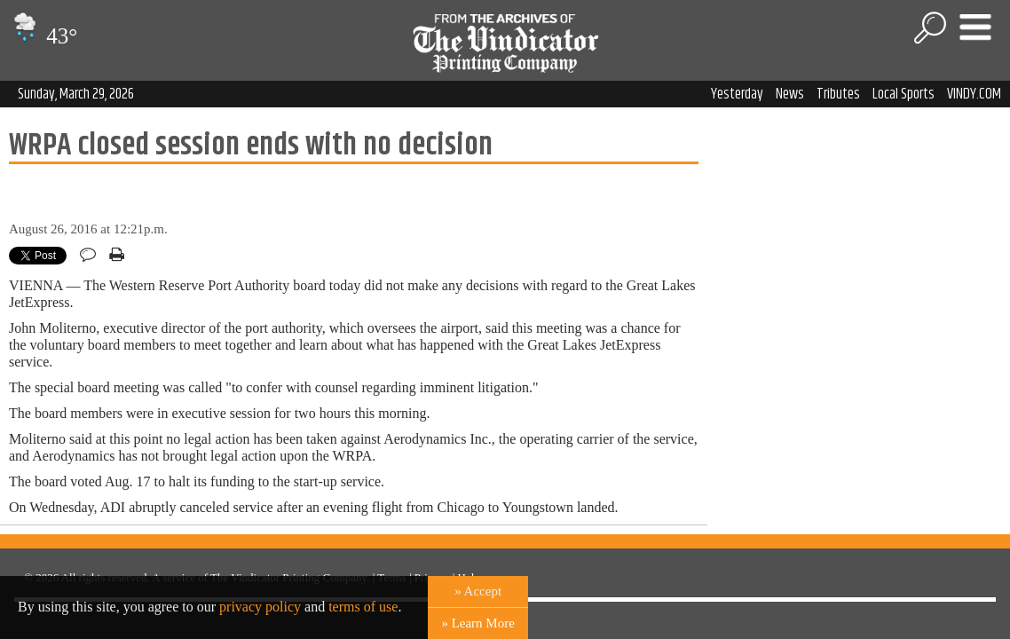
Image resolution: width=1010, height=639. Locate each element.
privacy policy (260, 606)
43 (43, 36)
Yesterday (737, 94)
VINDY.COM (974, 94)
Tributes (838, 94)
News (790, 94)
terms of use (363, 606)
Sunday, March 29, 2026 (76, 94)
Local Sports (903, 94)
